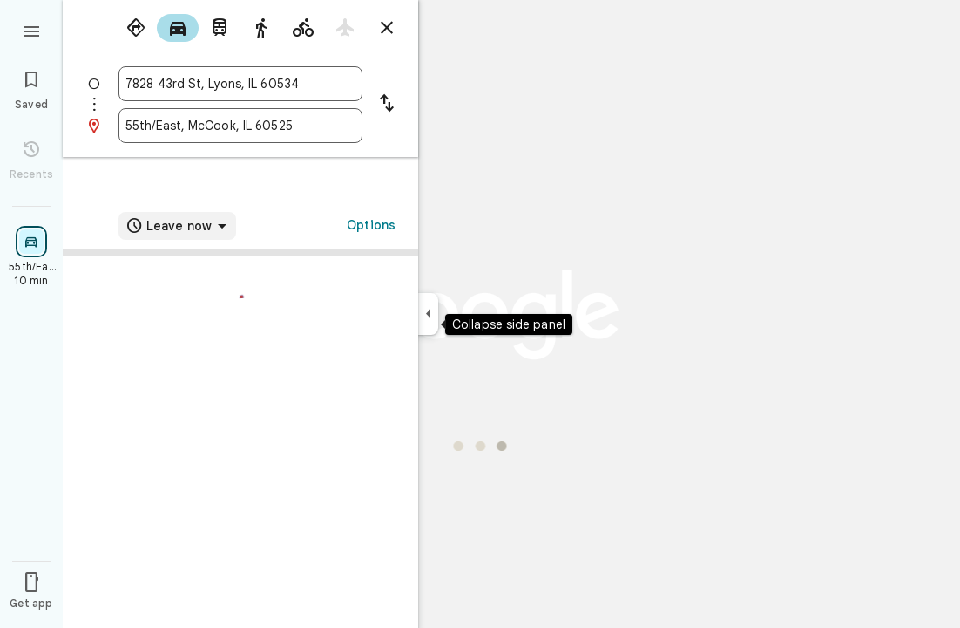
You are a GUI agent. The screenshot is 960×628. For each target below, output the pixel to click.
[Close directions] (386, 28)
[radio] (136, 27)
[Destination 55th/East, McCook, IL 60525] (240, 125)
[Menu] (31, 29)
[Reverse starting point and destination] (386, 104)
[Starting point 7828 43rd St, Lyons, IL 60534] (240, 83)
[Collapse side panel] (428, 314)
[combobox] (240, 83)
